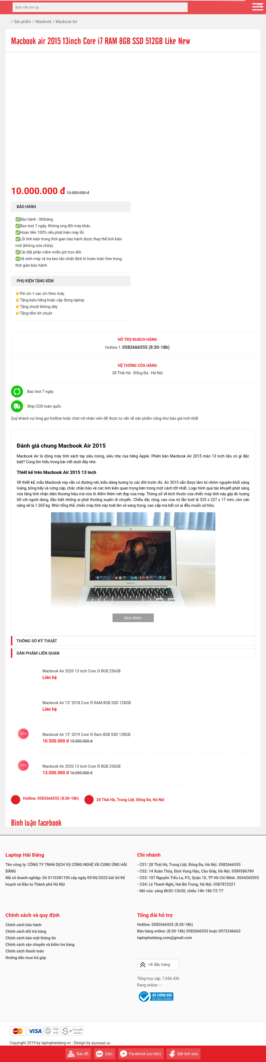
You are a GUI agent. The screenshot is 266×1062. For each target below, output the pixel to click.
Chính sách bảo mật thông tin (30, 938)
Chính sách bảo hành (23, 925)
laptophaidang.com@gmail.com (164, 938)
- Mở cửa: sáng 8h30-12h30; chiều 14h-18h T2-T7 (180, 891)
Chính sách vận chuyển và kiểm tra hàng (40, 944)
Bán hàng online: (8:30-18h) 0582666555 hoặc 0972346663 (189, 931)
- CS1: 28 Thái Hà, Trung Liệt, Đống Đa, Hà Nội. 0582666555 (189, 864)
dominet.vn (100, 1043)
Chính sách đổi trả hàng (25, 931)
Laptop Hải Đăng (24, 855)
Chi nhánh (149, 855)
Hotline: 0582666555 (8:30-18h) (165, 924)
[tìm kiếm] (182, 7)
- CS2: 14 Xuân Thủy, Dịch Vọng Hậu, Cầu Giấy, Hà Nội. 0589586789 (195, 871)
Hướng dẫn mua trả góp (25, 957)
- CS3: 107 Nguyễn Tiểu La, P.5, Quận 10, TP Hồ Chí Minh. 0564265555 (198, 878)
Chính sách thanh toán (24, 951)
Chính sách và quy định (32, 915)
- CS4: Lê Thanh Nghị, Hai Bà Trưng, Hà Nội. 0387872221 (186, 884)
